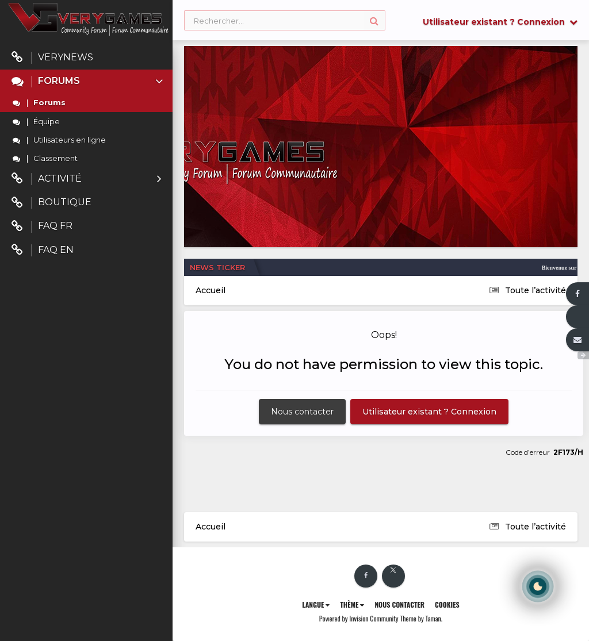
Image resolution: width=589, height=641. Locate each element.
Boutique (51, 203)
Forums (88, 81)
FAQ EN (43, 250)
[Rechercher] (285, 21)
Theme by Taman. (421, 618)
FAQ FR (42, 226)
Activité (86, 179)
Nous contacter (302, 411)
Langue (316, 604)
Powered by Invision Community (359, 618)
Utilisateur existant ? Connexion (500, 22)
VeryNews (52, 58)
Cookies (447, 604)
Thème (352, 604)
